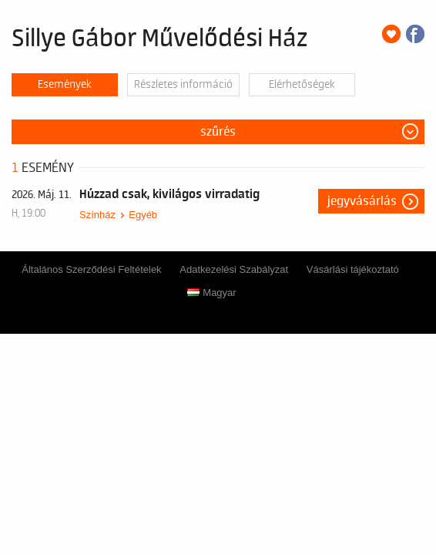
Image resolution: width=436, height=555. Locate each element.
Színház (97, 214)
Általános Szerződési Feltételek (91, 269)
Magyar (211, 292)
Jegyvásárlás (362, 201)
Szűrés (218, 132)
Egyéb (143, 214)
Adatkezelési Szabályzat (233, 269)
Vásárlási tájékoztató (353, 269)
